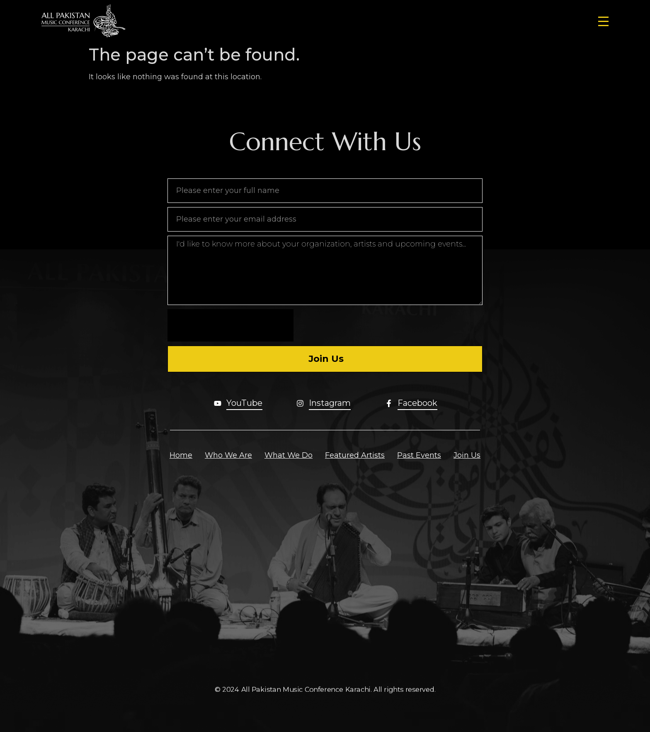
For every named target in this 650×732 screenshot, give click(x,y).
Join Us (467, 455)
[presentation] (230, 325)
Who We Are (228, 455)
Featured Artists (355, 455)
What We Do (288, 455)
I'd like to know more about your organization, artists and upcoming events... (325, 270)
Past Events (419, 455)
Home (181, 455)
